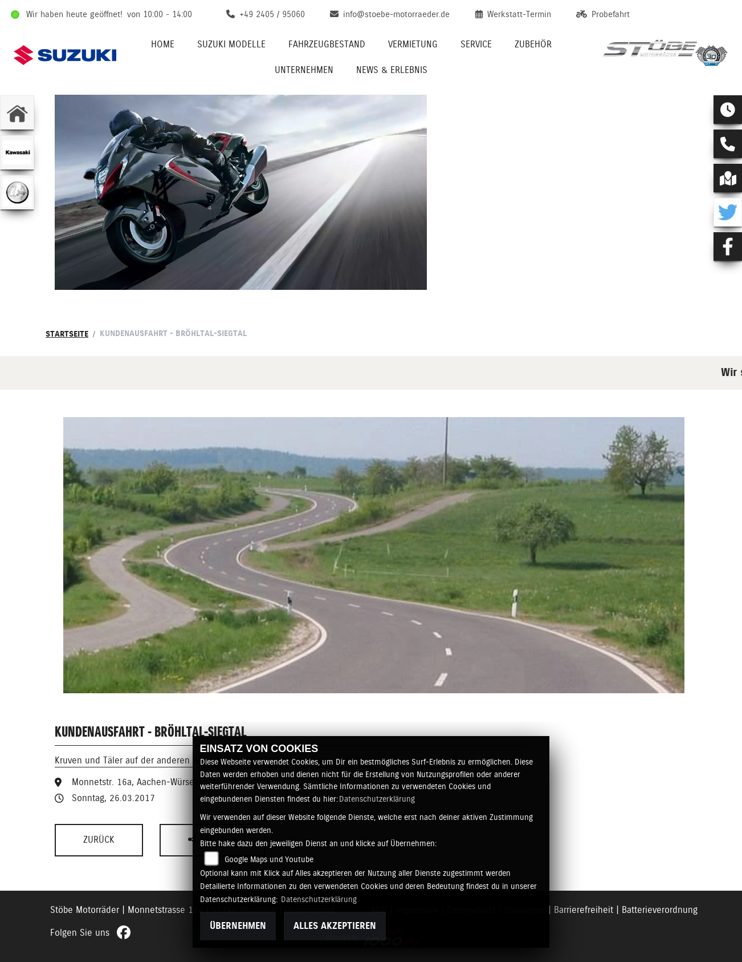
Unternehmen (304, 69)
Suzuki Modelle (231, 44)
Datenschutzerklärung (377, 798)
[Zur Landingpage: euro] (17, 192)
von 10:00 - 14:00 (159, 14)
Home (162, 44)
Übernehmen (238, 925)
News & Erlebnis (391, 69)
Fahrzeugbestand (326, 44)
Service (476, 44)
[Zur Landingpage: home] (17, 112)
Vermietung (413, 44)
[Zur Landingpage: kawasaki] (17, 152)
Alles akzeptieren (334, 925)
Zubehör (533, 44)
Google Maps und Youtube (269, 859)
